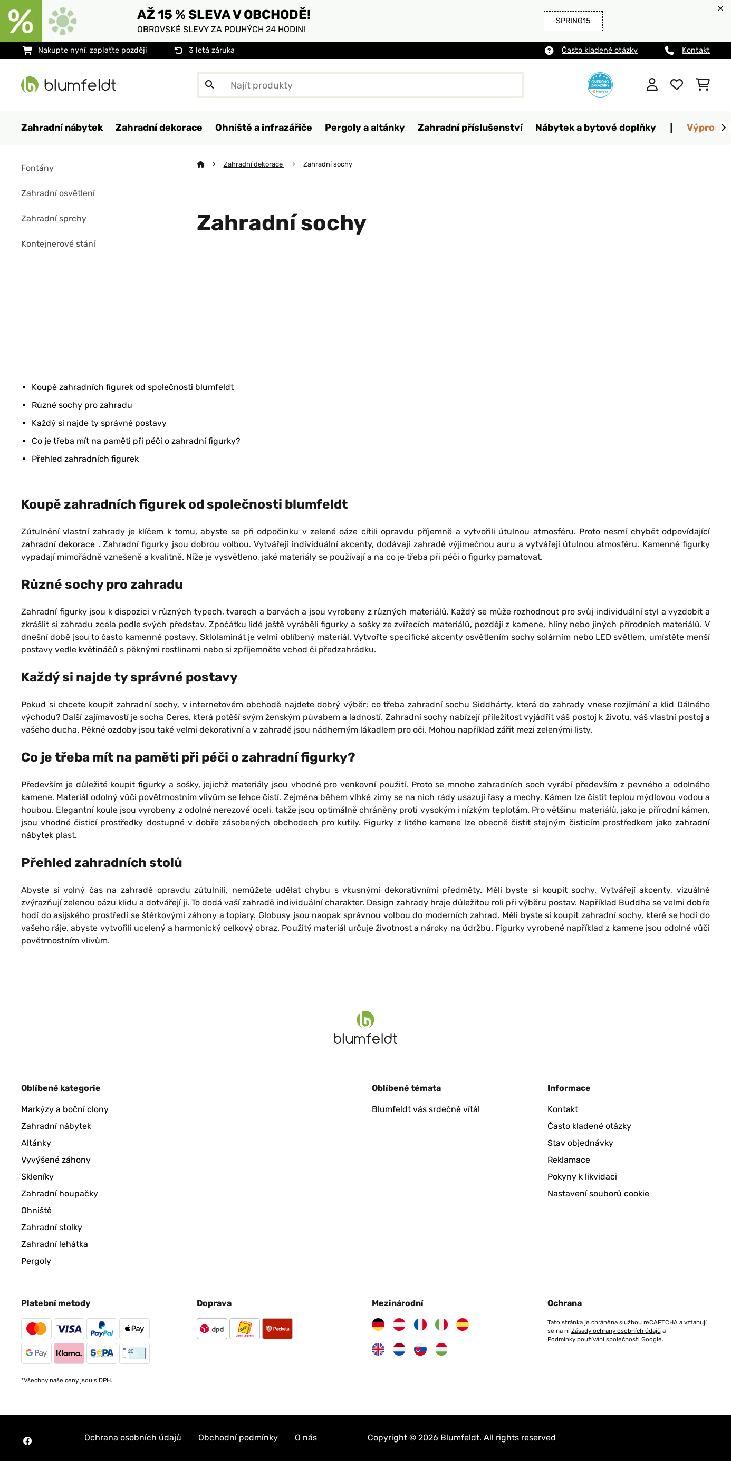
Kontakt (696, 50)
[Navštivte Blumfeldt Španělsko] (462, 1324)
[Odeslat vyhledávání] (209, 85)
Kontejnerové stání (58, 244)
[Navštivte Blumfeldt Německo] (378, 1324)
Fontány (37, 168)
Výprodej (708, 127)
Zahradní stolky (51, 1227)
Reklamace (568, 1160)
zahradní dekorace (59, 544)
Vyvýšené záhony (56, 1160)
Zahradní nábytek (56, 1126)
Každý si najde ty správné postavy (99, 423)
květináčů (99, 650)
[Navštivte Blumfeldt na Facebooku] (27, 1440)
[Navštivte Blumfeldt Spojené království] (378, 1349)
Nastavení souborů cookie (598, 1194)
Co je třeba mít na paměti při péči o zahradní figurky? (136, 441)
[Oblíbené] (676, 84)
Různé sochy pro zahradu (82, 405)
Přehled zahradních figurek (85, 459)
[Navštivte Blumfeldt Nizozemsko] (399, 1349)
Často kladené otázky (600, 50)
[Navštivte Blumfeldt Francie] (420, 1324)
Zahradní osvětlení (58, 193)
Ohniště (36, 1210)
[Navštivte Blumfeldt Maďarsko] (441, 1349)
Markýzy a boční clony (65, 1109)
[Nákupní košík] (703, 84)
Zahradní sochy (328, 164)
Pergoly (36, 1261)
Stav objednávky (580, 1143)
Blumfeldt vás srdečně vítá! (426, 1109)
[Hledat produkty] (360, 85)
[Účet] (652, 84)
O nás (306, 1438)
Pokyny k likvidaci (582, 1177)
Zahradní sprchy (53, 218)
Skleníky (37, 1177)
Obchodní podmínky (238, 1438)
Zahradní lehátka (54, 1244)
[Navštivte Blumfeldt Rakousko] (399, 1324)
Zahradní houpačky (59, 1194)
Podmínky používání (575, 1339)
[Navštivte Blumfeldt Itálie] (441, 1324)
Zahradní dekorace (254, 164)
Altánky (36, 1143)
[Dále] (723, 128)
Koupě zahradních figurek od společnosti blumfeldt (133, 387)
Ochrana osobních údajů (132, 1438)
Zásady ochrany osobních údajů (616, 1331)
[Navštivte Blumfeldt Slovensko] (420, 1349)
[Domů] (210, 164)
